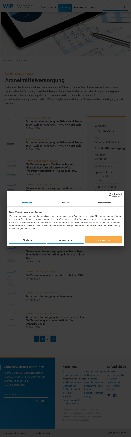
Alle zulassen (103, 240)
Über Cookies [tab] (104, 202)
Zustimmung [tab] (26, 202)
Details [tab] (65, 202)
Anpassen (65, 240)
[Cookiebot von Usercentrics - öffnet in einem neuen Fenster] (110, 195)
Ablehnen (27, 240)
